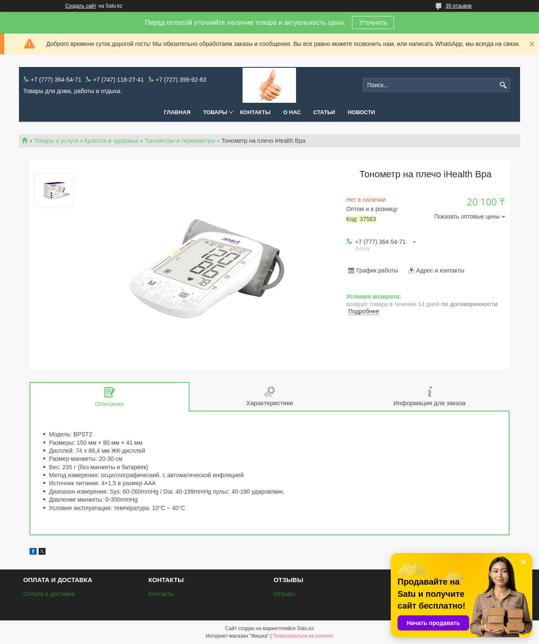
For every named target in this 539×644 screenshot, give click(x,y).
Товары (215, 112)
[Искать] (503, 85)
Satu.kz (305, 628)
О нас (292, 112)
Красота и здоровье (112, 140)
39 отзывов (459, 6)
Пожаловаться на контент (303, 636)
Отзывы (284, 594)
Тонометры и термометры (179, 140)
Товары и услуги (56, 140)
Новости (361, 112)
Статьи (324, 112)
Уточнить (373, 22)
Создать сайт (80, 6)
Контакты (255, 112)
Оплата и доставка (49, 594)
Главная (177, 112)
